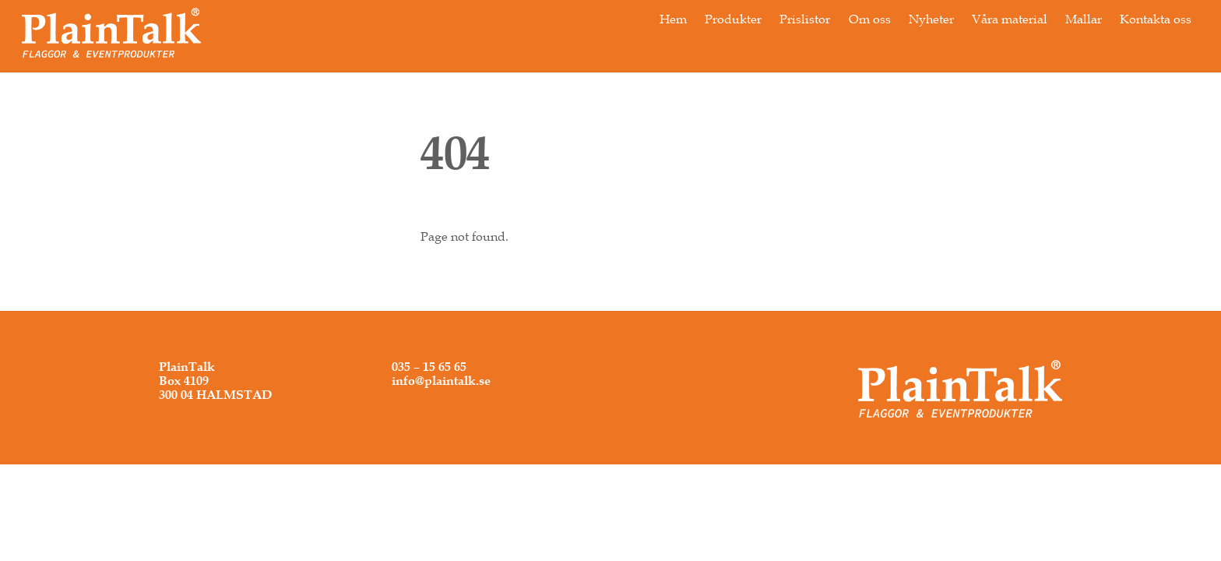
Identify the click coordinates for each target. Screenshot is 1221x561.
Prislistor (804, 18)
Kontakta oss (1155, 18)
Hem (673, 18)
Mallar (1083, 18)
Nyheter (931, 18)
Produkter (733, 18)
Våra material (1009, 18)
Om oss (870, 18)
